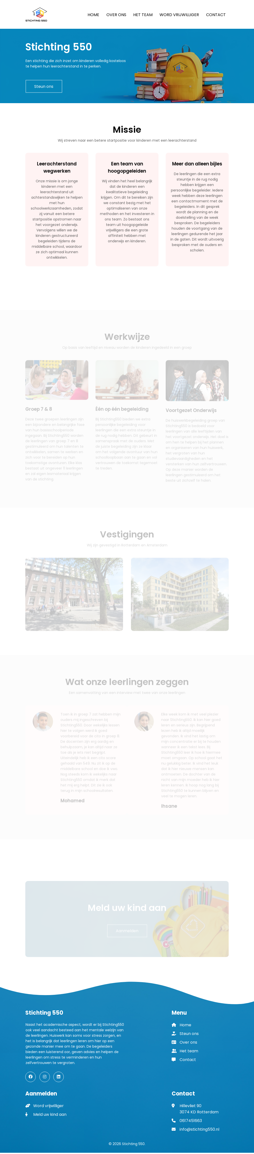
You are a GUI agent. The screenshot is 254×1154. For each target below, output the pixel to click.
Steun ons (43, 88)
